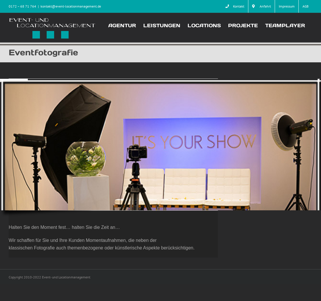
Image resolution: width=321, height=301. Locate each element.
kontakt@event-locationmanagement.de (71, 6)
